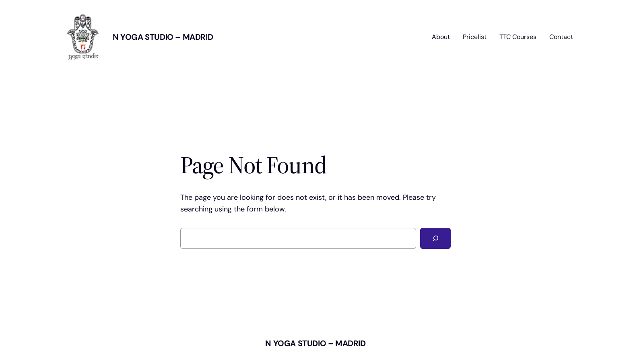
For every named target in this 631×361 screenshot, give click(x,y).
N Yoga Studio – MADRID (163, 37)
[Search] (435, 238)
